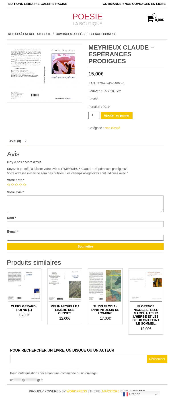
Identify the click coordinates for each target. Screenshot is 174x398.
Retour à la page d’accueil (29, 34)
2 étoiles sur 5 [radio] (12, 184)
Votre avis (15, 192)
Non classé (112, 128)
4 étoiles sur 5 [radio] (20, 184)
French (131, 394)
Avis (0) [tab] (15, 141)
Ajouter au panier (116, 115)
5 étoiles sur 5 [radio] (24, 184)
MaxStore (110, 391)
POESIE (87, 16)
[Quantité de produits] (94, 115)
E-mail (12, 231)
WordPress (77, 391)
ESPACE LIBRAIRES (103, 34)
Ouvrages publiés (70, 34)
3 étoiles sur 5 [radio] (16, 184)
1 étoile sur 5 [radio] (8, 184)
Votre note (16, 180)
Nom (11, 218)
